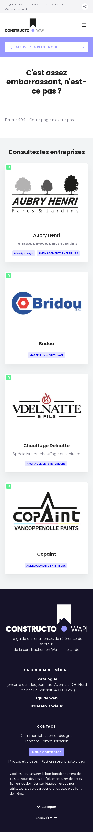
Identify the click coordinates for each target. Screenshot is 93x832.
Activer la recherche (33, 47)
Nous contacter (46, 751)
